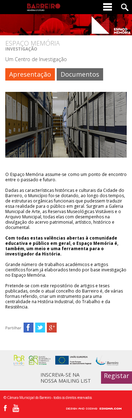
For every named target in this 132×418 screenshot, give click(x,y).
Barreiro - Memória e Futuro (43, 7)
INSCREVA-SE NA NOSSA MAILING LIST (65, 377)
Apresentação (30, 74)
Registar (116, 375)
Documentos (80, 74)
